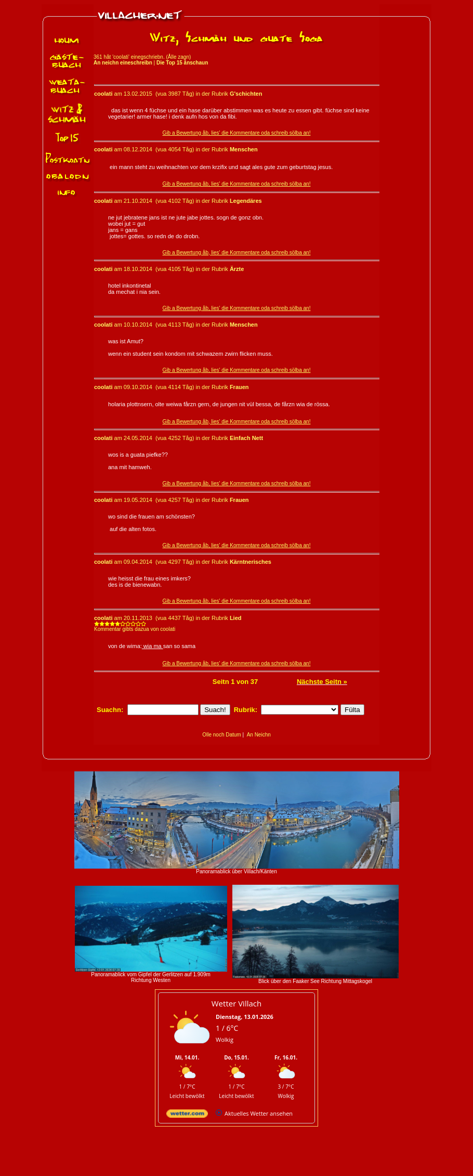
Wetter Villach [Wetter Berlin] (236, 1003)
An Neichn (259, 735)
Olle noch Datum (221, 735)
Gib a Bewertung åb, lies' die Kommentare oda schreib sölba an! (237, 133)
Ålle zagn (178, 57)
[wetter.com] (187, 1115)
